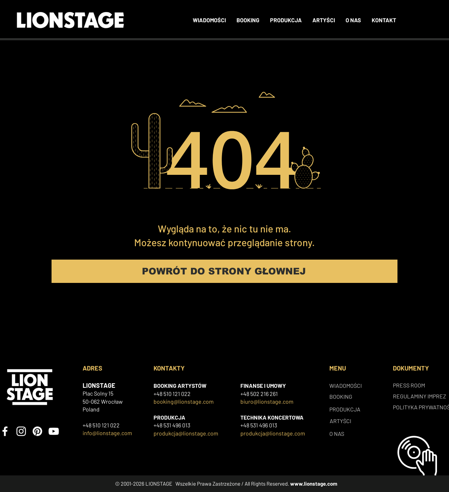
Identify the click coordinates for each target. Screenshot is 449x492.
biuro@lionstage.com (266, 401)
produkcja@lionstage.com (186, 433)
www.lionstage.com (313, 483)
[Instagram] (21, 431)
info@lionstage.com (107, 432)
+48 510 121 (167, 393)
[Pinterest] (37, 431)
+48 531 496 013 (172, 425)
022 (186, 393)
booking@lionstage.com (184, 401)
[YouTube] (53, 431)
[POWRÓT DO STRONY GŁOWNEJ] (224, 271)
